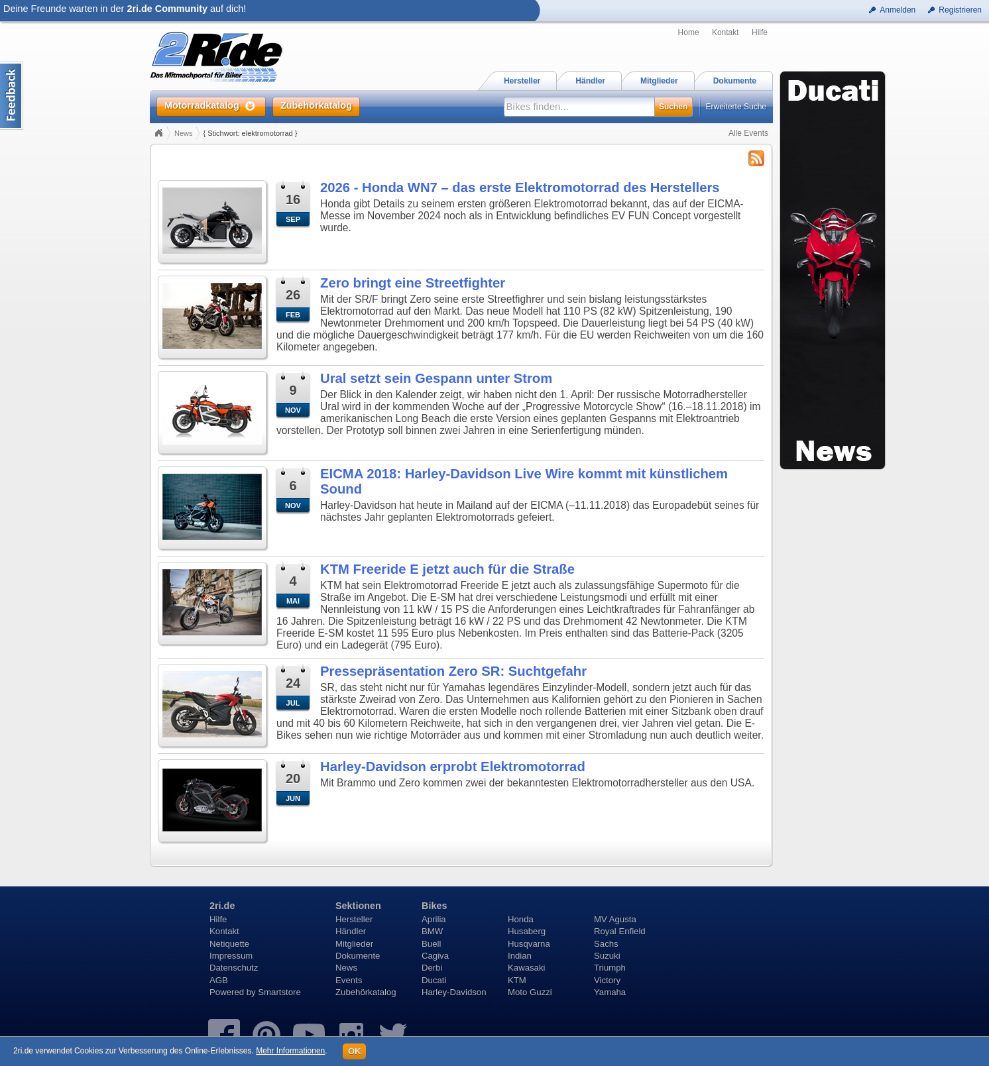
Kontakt (725, 32)
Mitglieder (354, 944)
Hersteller (354, 919)
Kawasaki (526, 968)
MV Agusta (615, 919)
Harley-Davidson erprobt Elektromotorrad (452, 766)
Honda (521, 919)
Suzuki (607, 956)
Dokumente (357, 956)
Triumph (610, 968)
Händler (350, 931)
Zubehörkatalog (365, 992)
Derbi (432, 968)
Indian (520, 956)
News (183, 133)
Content (11, 96)
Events (348, 980)
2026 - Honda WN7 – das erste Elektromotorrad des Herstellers (520, 187)
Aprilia (434, 919)
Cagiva (435, 956)
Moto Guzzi (530, 992)
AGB (218, 980)
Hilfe (760, 32)
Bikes (434, 905)
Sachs (606, 944)
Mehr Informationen (290, 1050)
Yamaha (610, 992)
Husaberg (527, 931)
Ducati (434, 980)
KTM (517, 980)
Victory (607, 980)
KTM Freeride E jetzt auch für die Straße (447, 569)
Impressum (231, 956)
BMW (432, 931)
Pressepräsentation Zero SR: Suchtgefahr (453, 671)
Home (688, 32)
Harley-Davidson (454, 992)
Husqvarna (529, 944)
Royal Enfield (620, 931)
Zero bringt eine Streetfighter (412, 283)
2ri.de (222, 905)
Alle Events (748, 133)
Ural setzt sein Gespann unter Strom (436, 378)
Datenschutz (233, 968)
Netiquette (229, 944)
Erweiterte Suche (736, 106)
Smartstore (279, 992)
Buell (431, 944)
